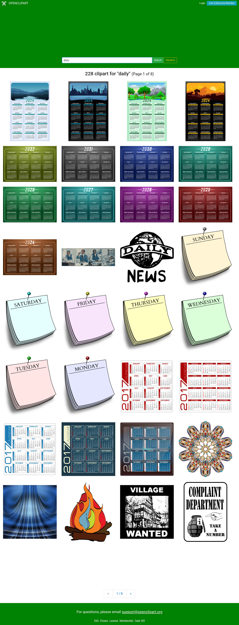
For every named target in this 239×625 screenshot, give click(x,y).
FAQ (96, 620)
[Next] (130, 593)
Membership (126, 620)
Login (202, 3)
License (114, 620)
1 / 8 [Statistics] (119, 593)
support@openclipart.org (142, 612)
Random (170, 60)
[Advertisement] (119, 32)
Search (157, 60)
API (143, 620)
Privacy (104, 620)
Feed (137, 620)
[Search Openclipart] (107, 60)
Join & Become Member (222, 3)
